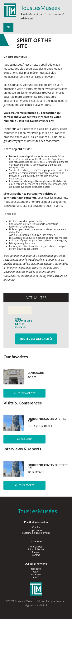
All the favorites (24, 393)
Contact (36, 555)
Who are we (36, 546)
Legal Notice (35, 530)
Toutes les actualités (35, 339)
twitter (36, 571)
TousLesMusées (40, 7)
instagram (36, 574)
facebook (36, 568)
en (8, 27)
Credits (36, 527)
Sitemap (36, 552)
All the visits (24, 439)
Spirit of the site (36, 549)
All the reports (24, 485)
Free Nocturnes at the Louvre (21, 323)
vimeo (36, 577)
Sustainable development (36, 532)
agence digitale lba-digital (45, 603)
